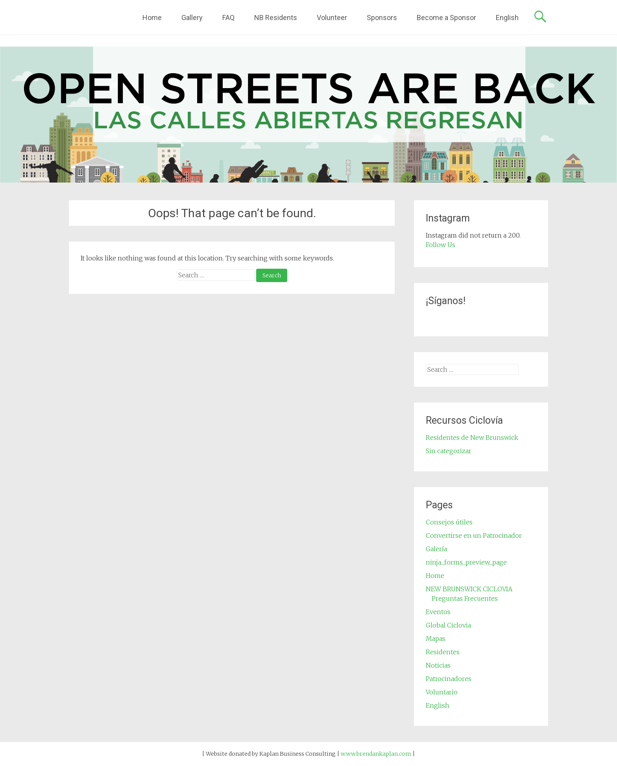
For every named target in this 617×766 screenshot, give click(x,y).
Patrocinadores (448, 679)
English (507, 17)
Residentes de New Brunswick (472, 437)
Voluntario (442, 692)
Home (152, 17)
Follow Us (440, 245)
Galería (436, 549)
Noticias (438, 665)
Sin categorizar (448, 451)
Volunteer (332, 17)
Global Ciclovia (448, 625)
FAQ (228, 17)
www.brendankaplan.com (376, 753)
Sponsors (382, 17)
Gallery (192, 17)
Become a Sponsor (446, 17)
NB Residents (275, 17)
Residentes (443, 652)
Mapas (435, 638)
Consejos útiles (449, 522)
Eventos (438, 612)
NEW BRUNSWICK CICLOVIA (469, 589)
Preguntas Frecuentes (465, 598)
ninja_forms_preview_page (466, 562)
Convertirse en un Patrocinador (474, 535)
